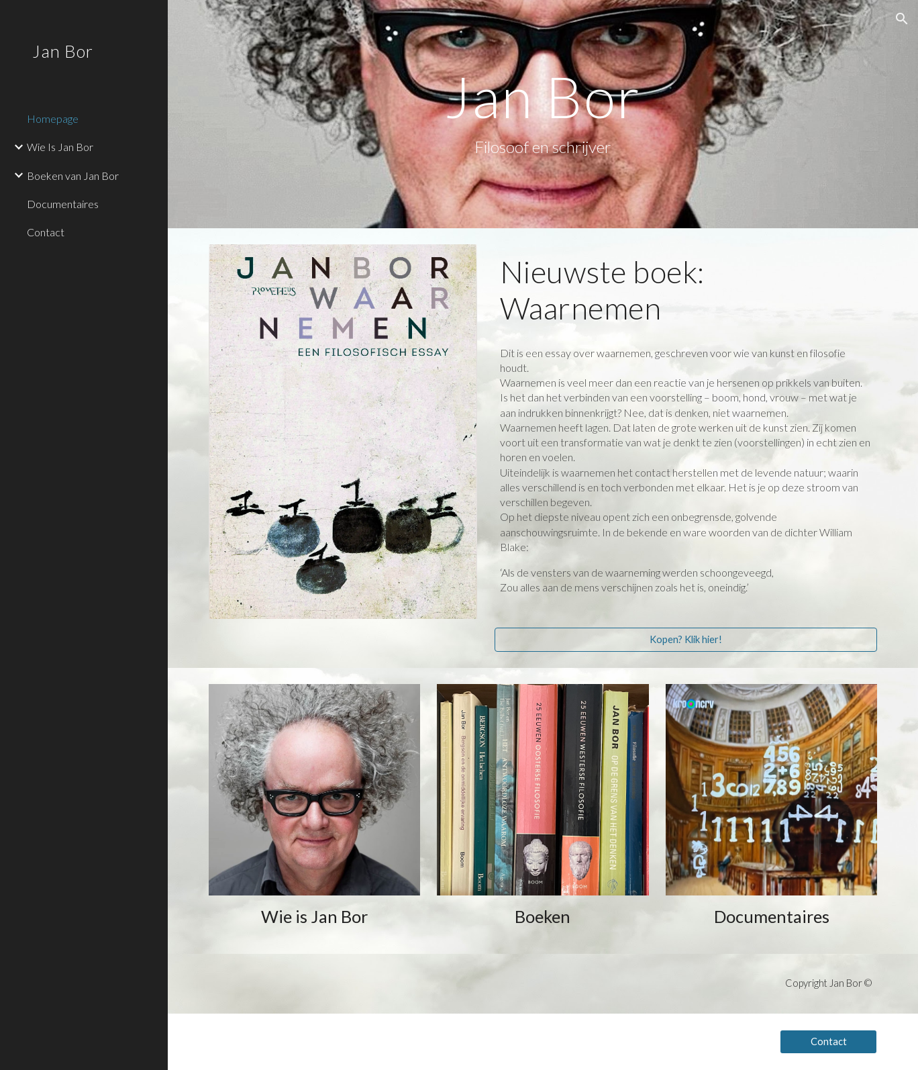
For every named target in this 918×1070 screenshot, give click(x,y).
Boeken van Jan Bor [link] (73, 175)
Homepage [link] (53, 118)
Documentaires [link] (63, 203)
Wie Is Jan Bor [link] (60, 146)
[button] (902, 19)
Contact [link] (45, 232)
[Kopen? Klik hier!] (686, 639)
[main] (543, 113)
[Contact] (828, 1041)
